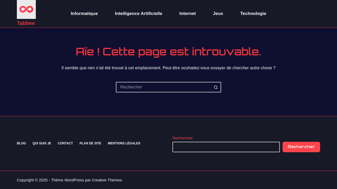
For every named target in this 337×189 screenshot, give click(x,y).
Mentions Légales (124, 143)
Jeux (218, 13)
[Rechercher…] (163, 87)
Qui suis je (42, 143)
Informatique (84, 13)
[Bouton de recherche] (216, 87)
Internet (187, 13)
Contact (65, 143)
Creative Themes (107, 180)
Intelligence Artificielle (138, 13)
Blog (21, 143)
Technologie (253, 13)
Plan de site (90, 143)
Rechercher (182, 138)
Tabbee (26, 23)
